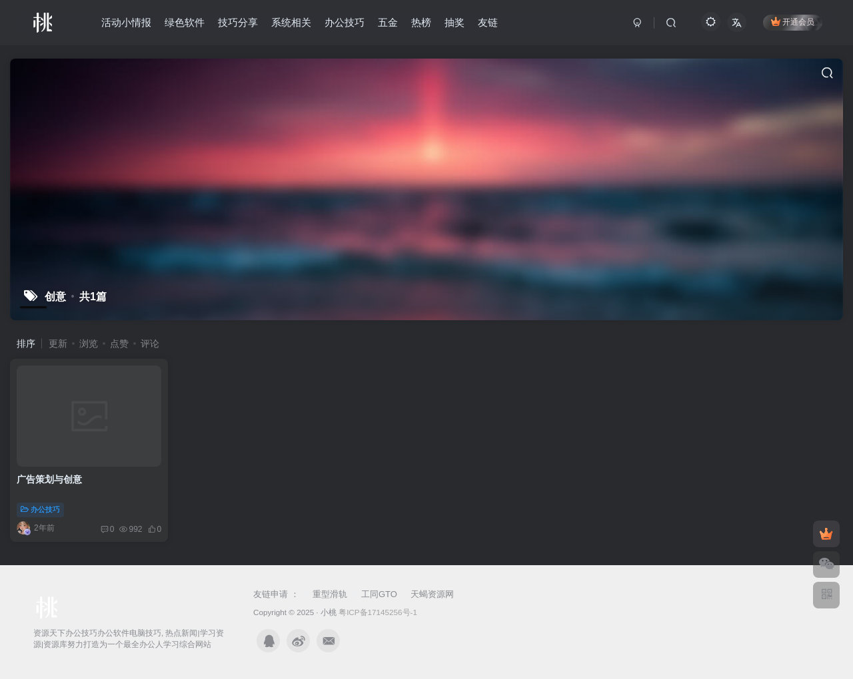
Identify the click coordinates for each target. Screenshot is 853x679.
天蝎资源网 (432, 594)
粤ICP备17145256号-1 (378, 612)
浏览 (88, 343)
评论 (150, 343)
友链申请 (272, 594)
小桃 (329, 612)
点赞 (119, 343)
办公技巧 (40, 509)
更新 (58, 343)
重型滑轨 (330, 594)
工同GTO (379, 594)
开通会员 (792, 22)
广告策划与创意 (49, 479)
